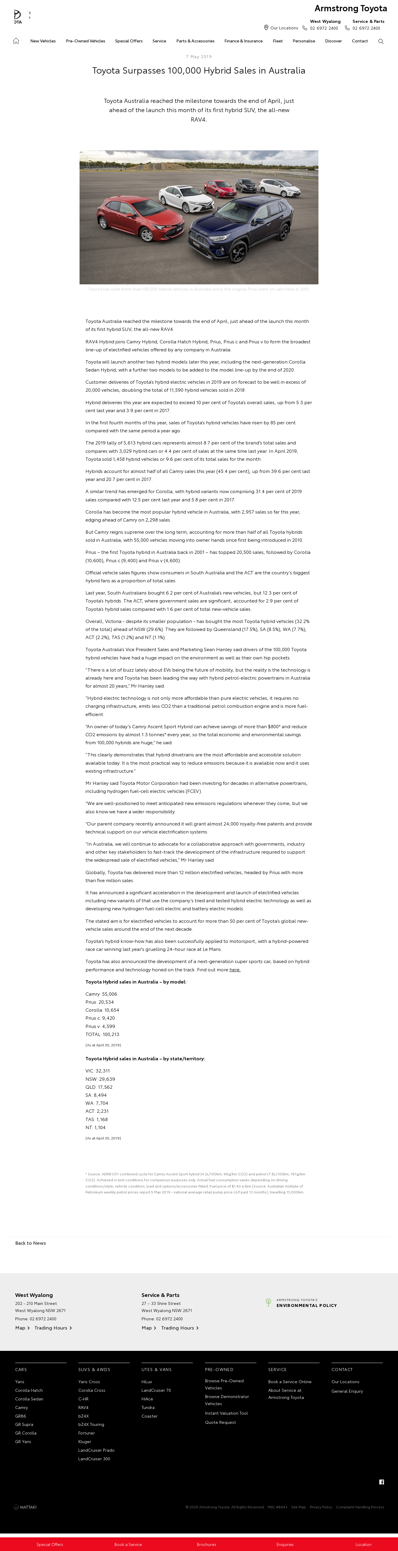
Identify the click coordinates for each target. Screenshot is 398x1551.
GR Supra (24, 1427)
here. (235, 969)
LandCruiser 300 (94, 1462)
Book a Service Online (290, 1383)
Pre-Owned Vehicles (85, 41)
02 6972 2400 (324, 24)
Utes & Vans (157, 1370)
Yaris (19, 1383)
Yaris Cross (89, 1383)
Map (20, 1328)
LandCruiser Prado (96, 1453)
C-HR (83, 1400)
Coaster (150, 1418)
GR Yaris (23, 1444)
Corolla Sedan (29, 1400)
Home (15, 39)
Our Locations (284, 28)
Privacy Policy (321, 1510)
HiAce (147, 1400)
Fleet (278, 41)
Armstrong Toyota (346, 9)
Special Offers (129, 41)
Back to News (30, 1243)
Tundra (148, 1409)
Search (378, 41)
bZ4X (83, 1418)
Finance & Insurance (243, 41)
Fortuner (86, 1435)
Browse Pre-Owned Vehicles (224, 1384)
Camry (21, 1409)
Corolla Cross (91, 1391)
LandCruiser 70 (156, 1391)
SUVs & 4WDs (94, 1370)
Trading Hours (50, 1328)
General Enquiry (347, 1392)
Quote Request (220, 1423)
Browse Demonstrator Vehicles (227, 1400)
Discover (333, 41)
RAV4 (83, 1409)
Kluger (84, 1444)
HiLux (147, 1383)
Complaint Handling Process (360, 1510)
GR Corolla (26, 1435)
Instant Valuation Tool (226, 1414)
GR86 (20, 1418)
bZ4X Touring (91, 1427)
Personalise (304, 41)
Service (159, 41)
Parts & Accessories (195, 41)
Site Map (298, 1510)
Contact (360, 41)
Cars (21, 1370)
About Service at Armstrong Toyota (286, 1394)
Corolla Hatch (29, 1391)
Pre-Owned (219, 1370)
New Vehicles (43, 41)
